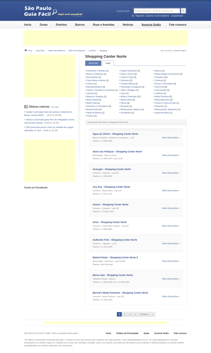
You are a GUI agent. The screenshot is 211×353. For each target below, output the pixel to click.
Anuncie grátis (123, 11)
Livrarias (90, 93)
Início (27, 24)
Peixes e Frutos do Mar (165, 103)
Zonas (44, 24)
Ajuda (146, 333)
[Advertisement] (105, 37)
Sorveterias (126, 113)
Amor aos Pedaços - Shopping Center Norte (117, 151)
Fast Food (159, 87)
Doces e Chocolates (164, 83)
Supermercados (162, 113)
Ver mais (55, 107)
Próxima (144, 314)
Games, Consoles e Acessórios (101, 90)
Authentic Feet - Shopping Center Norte (115, 239)
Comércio (92, 51)
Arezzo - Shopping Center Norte (111, 204)
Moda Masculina (162, 100)
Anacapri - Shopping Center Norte (112, 169)
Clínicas (90, 83)
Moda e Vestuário (128, 96)
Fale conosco (177, 24)
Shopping (103, 51)
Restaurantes (93, 109)
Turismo (90, 116)
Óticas (123, 103)
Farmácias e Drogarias (131, 87)
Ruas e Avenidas (103, 24)
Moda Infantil (92, 100)
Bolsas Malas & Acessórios (167, 74)
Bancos (158, 71)
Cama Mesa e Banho (96, 80)
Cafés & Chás (127, 77)
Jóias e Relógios (128, 90)
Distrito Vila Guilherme (56, 51)
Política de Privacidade (127, 333)
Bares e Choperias (95, 74)
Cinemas (159, 80)
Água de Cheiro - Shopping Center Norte (115, 134)
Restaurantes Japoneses (166, 109)
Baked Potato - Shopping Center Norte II (115, 257)
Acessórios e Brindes (96, 71)
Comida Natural (128, 83)
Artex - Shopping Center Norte (110, 222)
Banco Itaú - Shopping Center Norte (113, 275)
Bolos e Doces (127, 74)
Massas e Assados (95, 96)
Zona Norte (40, 51)
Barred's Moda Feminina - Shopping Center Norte (120, 292)
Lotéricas (159, 93)
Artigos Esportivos (129, 71)
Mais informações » (171, 137)
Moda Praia (92, 103)
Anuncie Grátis (151, 24)
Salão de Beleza (94, 113)
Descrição (93, 63)
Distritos (61, 24)
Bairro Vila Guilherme (77, 51)
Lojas (108, 63)
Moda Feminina (162, 96)
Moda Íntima (126, 100)
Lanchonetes (160, 90)
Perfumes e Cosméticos (97, 106)
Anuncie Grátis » (180, 51)
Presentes (159, 106)
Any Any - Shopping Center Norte (111, 186)
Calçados (159, 77)
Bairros (80, 24)
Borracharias (92, 77)
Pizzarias (125, 106)
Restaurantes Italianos (131, 109)
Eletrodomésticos (94, 87)
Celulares (125, 80)
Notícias (128, 24)
